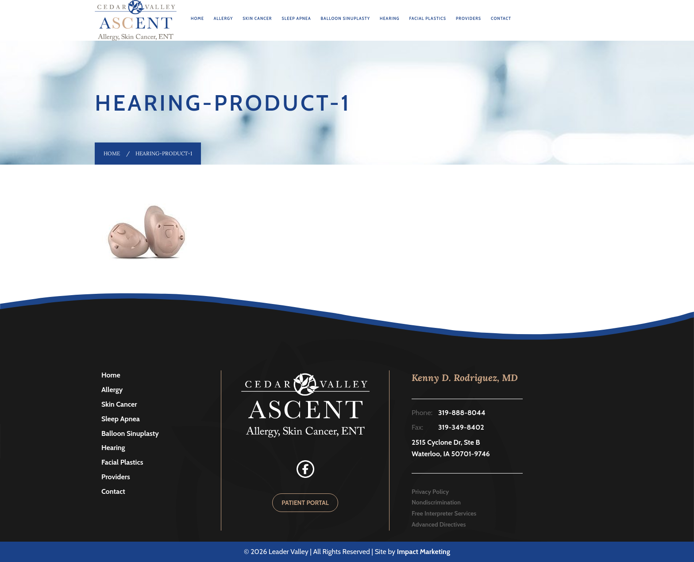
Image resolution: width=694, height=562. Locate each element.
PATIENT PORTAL (305, 503)
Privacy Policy (430, 492)
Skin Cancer (257, 18)
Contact (501, 18)
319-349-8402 (461, 427)
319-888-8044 (462, 412)
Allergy (223, 18)
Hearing (390, 18)
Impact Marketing (423, 551)
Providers (468, 18)
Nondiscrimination (436, 502)
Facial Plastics (428, 18)
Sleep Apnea (296, 18)
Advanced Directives (439, 524)
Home (197, 18)
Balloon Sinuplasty (345, 18)
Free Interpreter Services (444, 513)
